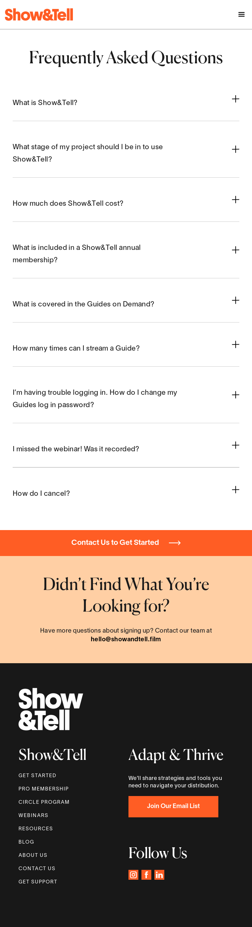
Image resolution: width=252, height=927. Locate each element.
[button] (241, 14)
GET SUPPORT (38, 882)
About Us (33, 855)
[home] (39, 14)
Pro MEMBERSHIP (44, 789)
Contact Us (37, 869)
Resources (36, 829)
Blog (26, 842)
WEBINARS (33, 816)
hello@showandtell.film (126, 640)
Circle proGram (44, 802)
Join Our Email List (173, 806)
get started (38, 776)
